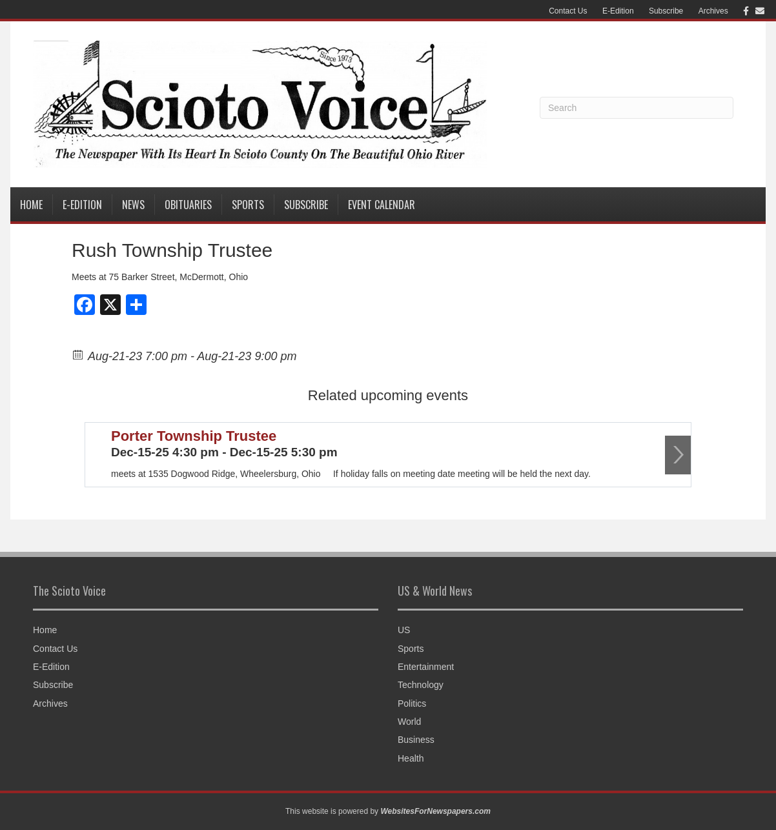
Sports (248, 204)
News (133, 204)
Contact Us (568, 10)
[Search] (636, 108)
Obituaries (188, 204)
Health (411, 758)
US (404, 630)
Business (416, 739)
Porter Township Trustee (193, 436)
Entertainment (426, 667)
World (409, 721)
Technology (421, 685)
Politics (412, 703)
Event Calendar (381, 204)
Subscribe (666, 10)
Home (31, 204)
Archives (713, 10)
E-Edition (618, 10)
